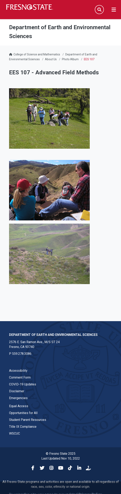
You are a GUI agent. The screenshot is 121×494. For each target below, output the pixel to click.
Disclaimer (16, 391)
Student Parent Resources (27, 420)
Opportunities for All (23, 413)
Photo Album (70, 59)
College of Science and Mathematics (37, 54)
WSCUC (14, 433)
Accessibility (18, 371)
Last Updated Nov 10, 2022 (60, 458)
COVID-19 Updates (22, 384)
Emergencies (18, 398)
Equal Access (18, 406)
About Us (51, 59)
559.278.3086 (21, 354)
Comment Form (20, 377)
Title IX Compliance (23, 427)
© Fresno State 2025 (60, 454)
